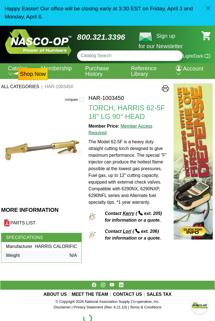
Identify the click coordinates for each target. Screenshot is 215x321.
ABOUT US (55, 294)
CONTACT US (127, 294)
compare (71, 100)
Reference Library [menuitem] (144, 71)
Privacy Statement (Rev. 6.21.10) (100, 307)
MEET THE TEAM (90, 294)
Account (189, 71)
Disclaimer (62, 307)
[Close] (208, 8)
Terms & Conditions (146, 307)
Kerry (128, 213)
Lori (127, 231)
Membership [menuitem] (56, 68)
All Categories (20, 86)
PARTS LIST (23, 223)
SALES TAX (159, 294)
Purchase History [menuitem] (97, 71)
